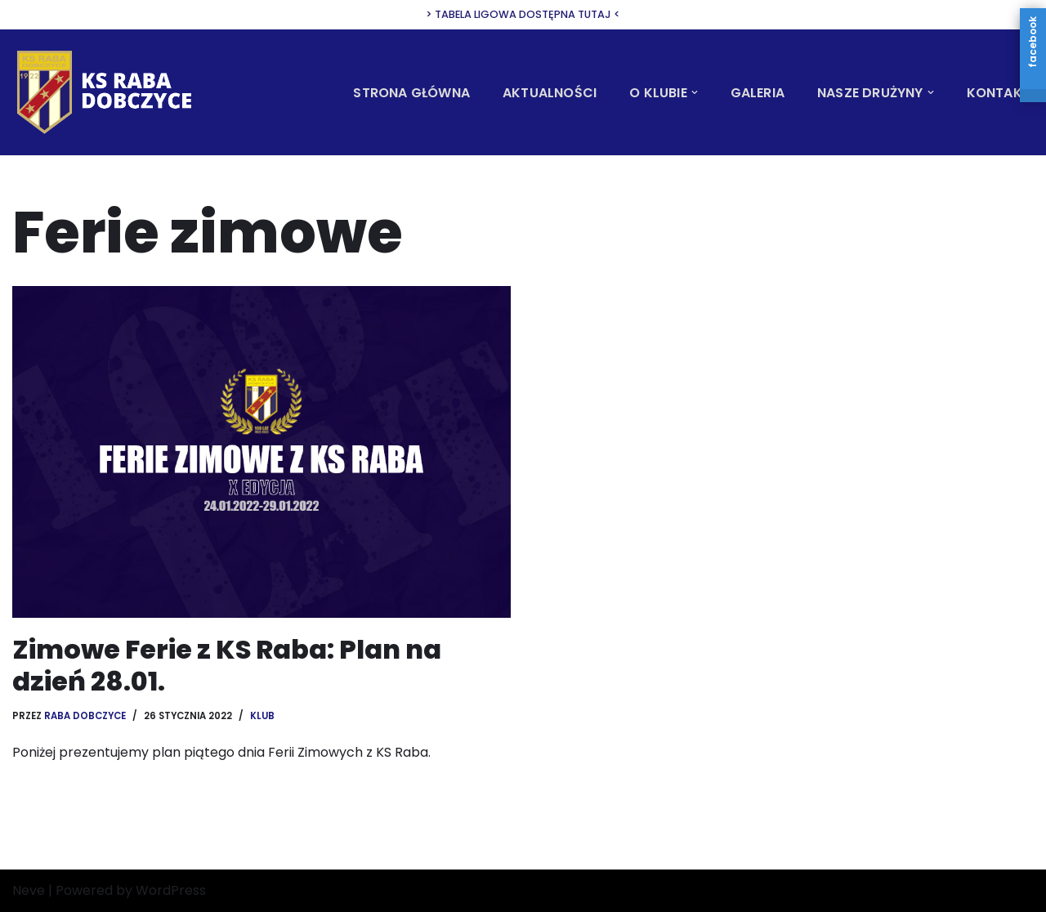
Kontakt (998, 92)
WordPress (171, 891)
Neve (28, 891)
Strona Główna (411, 92)
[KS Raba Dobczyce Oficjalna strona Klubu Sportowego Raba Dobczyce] (110, 92)
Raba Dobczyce (85, 715)
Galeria (757, 92)
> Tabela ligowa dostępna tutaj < (523, 14)
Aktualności (550, 92)
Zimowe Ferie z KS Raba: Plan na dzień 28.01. (227, 665)
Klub (264, 715)
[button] (694, 92)
